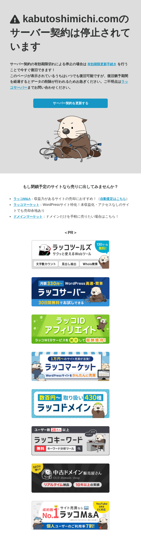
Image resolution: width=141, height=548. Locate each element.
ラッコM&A (22, 199)
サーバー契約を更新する (70, 103)
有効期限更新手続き (101, 64)
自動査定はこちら (113, 199)
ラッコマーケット (26, 205)
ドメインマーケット (27, 216)
